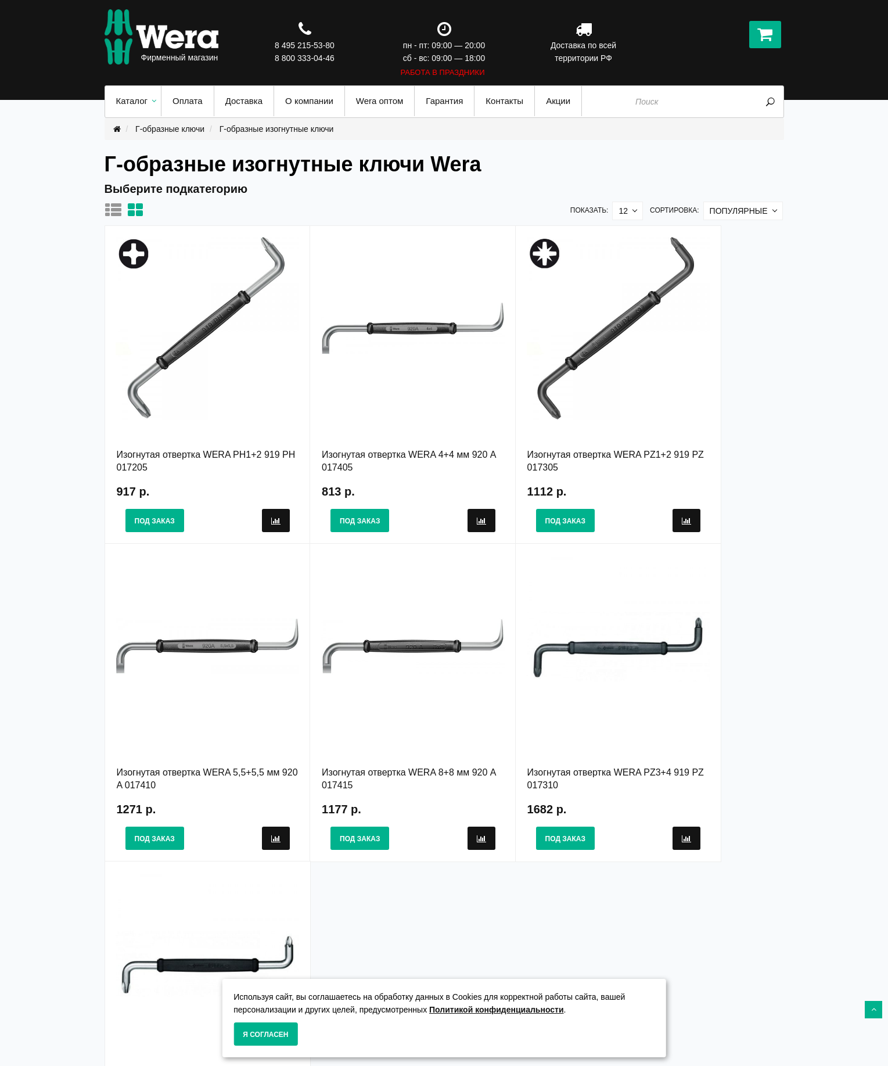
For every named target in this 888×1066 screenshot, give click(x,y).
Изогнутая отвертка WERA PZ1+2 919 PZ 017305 (527, 425)
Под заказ (155, 485)
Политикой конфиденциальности (496, 1009)
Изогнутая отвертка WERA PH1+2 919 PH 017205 (189, 425)
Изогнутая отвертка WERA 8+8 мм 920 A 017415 (183, 707)
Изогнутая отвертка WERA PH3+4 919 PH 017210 (528, 707)
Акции (465, 950)
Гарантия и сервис (316, 963)
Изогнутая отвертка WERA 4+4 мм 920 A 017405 (352, 425)
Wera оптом (477, 975)
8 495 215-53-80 (305, 45)
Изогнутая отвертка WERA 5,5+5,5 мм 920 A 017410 (681, 425)
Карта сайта (476, 963)
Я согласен (265, 1035)
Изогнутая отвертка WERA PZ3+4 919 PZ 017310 (358, 707)
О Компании (302, 950)
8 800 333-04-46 (305, 58)
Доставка (297, 975)
